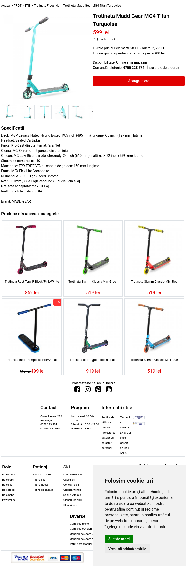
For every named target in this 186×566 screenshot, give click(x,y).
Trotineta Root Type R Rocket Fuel (93, 360)
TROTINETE (22, 5)
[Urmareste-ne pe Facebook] (77, 390)
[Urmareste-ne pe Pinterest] (98, 390)
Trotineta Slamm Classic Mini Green (92, 281)
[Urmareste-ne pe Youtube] (109, 390)
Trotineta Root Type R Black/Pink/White (32, 281)
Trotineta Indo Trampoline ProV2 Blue (31, 360)
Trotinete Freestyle (46, 5)
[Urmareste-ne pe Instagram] (88, 390)
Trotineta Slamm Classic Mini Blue (154, 360)
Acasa (5, 5)
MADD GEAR (21, 201)
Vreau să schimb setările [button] (127, 549)
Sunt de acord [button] (119, 539)
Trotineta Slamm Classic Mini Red (154, 281)
